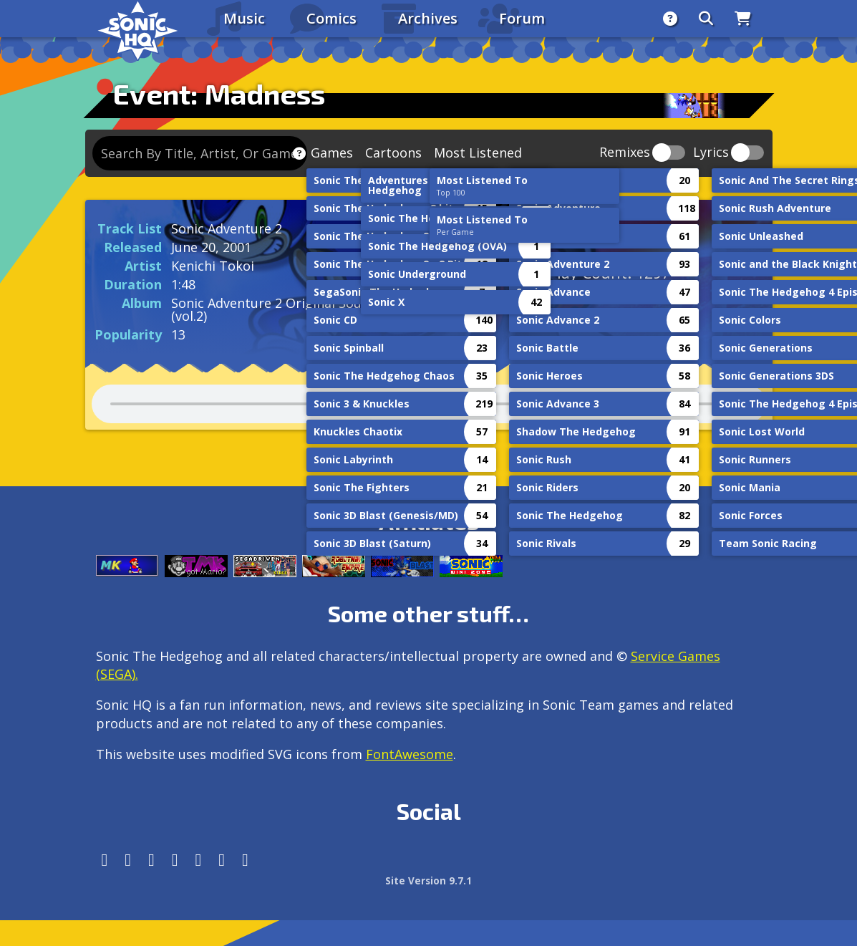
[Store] (743, 18)
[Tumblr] (175, 860)
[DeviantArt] (198, 860)
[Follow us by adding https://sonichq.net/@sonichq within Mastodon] (105, 860)
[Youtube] (221, 860)
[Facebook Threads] (245, 860)
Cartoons (393, 152)
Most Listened (478, 152)
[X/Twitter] (151, 860)
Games (332, 152)
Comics (331, 18)
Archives (427, 18)
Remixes (624, 152)
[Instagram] (128, 860)
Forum (522, 18)
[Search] (706, 18)
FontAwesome (409, 754)
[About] (670, 18)
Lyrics (711, 152)
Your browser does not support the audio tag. (429, 404)
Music (244, 18)
